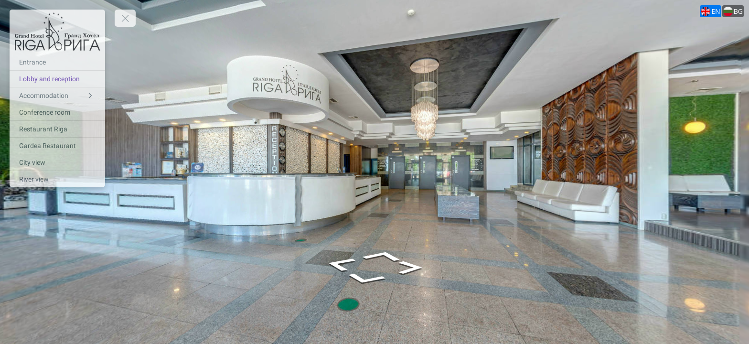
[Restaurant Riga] (57, 129)
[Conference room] (57, 112)
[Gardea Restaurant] (57, 146)
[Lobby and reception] (57, 79)
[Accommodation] (57, 95)
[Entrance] (57, 62)
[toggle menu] (125, 18)
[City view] (57, 162)
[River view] (57, 179)
